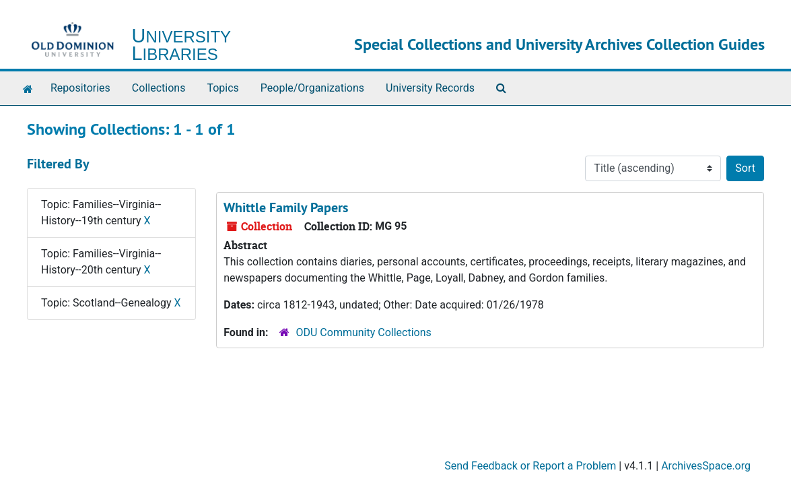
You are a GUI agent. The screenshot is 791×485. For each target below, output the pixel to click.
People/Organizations (312, 88)
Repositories (80, 88)
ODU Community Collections (364, 332)
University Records (430, 88)
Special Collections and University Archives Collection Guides (559, 44)
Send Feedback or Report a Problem (530, 465)
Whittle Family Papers (285, 207)
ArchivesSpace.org (706, 465)
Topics (222, 88)
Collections (159, 88)
